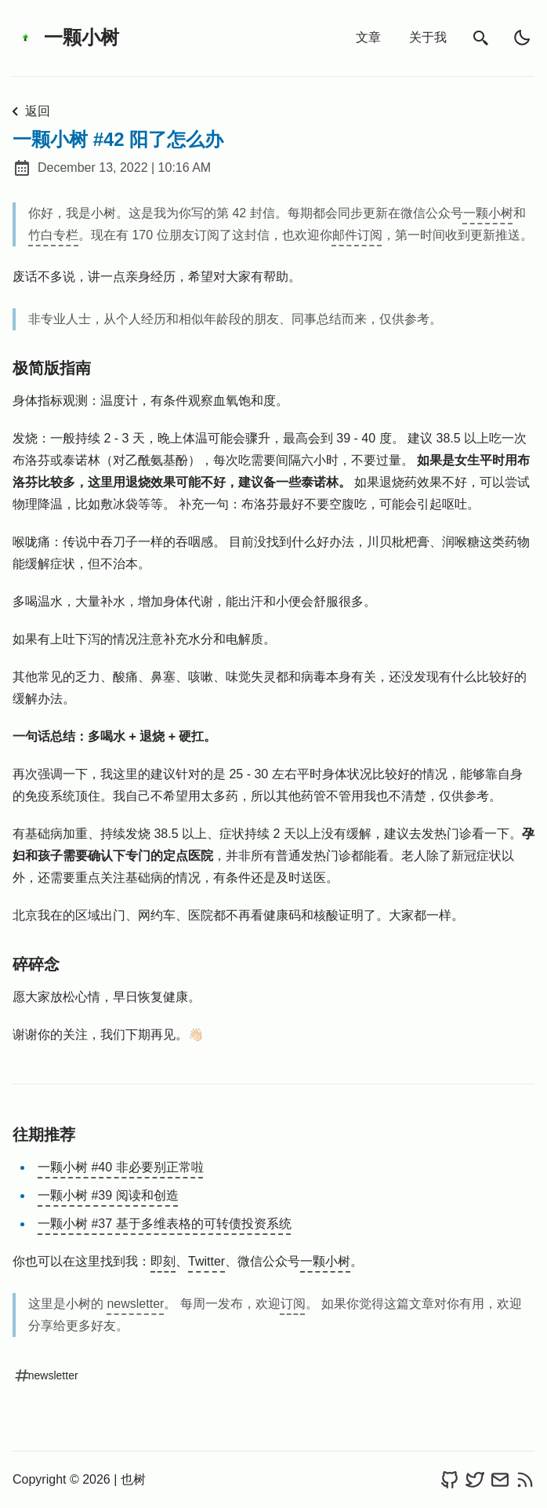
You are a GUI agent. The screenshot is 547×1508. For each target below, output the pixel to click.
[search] (481, 38)
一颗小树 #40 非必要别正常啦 (121, 1167)
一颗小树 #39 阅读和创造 (108, 1195)
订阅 (293, 1303)
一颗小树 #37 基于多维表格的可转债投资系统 (165, 1223)
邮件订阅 (357, 235)
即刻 (163, 1261)
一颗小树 (66, 37)
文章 (368, 37)
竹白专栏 (53, 235)
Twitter (206, 1261)
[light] (521, 37)
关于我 (428, 37)
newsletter (135, 1303)
